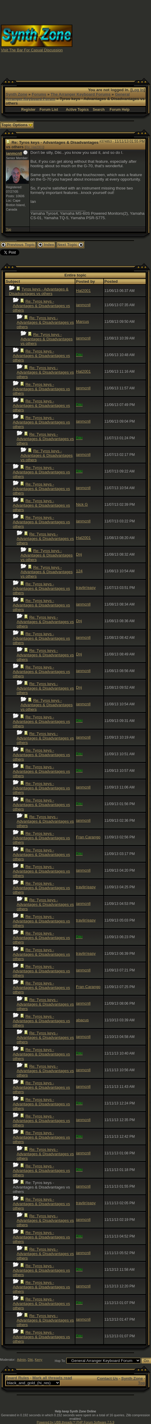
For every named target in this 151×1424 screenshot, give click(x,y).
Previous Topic (18, 244)
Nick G (82, 504)
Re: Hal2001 (34, 147)
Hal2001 (83, 290)
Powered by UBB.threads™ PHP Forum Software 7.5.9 (75, 1422)
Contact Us (107, 1378)
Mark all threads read (52, 1378)
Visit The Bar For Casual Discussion (32, 50)
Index (46, 244)
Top (8, 229)
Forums (39, 94)
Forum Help (120, 110)
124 (79, 571)
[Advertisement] (112, 38)
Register (28, 110)
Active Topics (77, 110)
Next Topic (70, 244)
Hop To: (60, 1361)
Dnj (79, 554)
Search (99, 110)
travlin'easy (86, 587)
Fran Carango (88, 837)
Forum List (49, 110)
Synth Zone (16, 94)
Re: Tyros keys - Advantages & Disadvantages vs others (41, 305)
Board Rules (17, 1378)
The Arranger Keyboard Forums (80, 94)
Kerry (38, 1359)
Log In (138, 90)
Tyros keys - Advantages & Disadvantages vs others (39, 291)
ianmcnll (14, 153)
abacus (82, 1020)
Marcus (82, 321)
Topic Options (16, 125)
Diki (30, 1359)
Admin (21, 1359)
